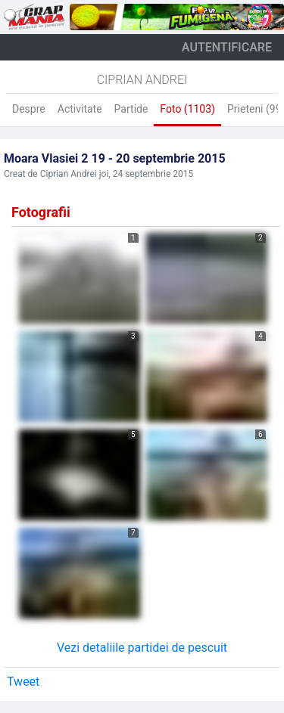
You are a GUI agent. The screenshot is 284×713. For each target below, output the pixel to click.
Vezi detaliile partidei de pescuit (142, 647)
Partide (131, 109)
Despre (28, 109)
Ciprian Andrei (142, 80)
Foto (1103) (187, 109)
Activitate (80, 109)
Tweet (23, 681)
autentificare (227, 47)
